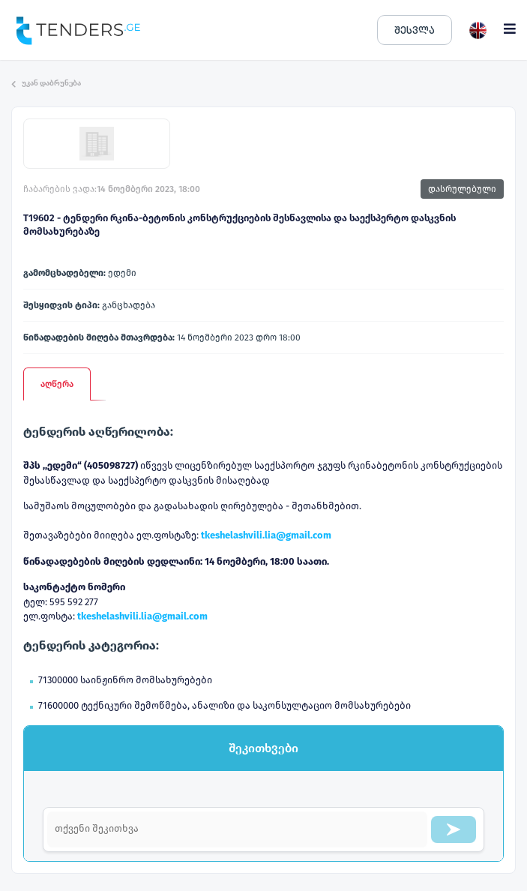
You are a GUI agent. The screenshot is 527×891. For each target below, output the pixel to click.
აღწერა (56, 384)
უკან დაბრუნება (46, 83)
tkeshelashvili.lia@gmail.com (266, 535)
